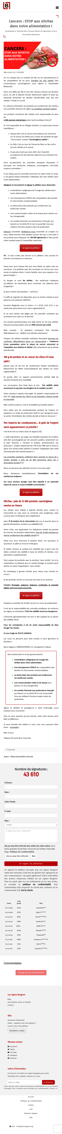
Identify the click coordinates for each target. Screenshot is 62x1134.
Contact (11, 1005)
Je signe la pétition (31, 248)
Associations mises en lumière (19, 1002)
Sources (11, 749)
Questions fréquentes (16, 1020)
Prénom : (8, 783)
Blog (9, 999)
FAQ (31, 1117)
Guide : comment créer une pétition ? (22, 1023)
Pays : (6, 821)
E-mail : (7, 811)
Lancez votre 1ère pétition (18, 1026)
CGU (31, 1109)
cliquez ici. (54, 1088)
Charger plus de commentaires (31, 972)
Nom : (7, 792)
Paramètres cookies (17, 1031)
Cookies (31, 1105)
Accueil (31, 1097)
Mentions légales (31, 1113)
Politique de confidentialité (31, 1101)
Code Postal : (10, 802)
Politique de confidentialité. (22, 852)
